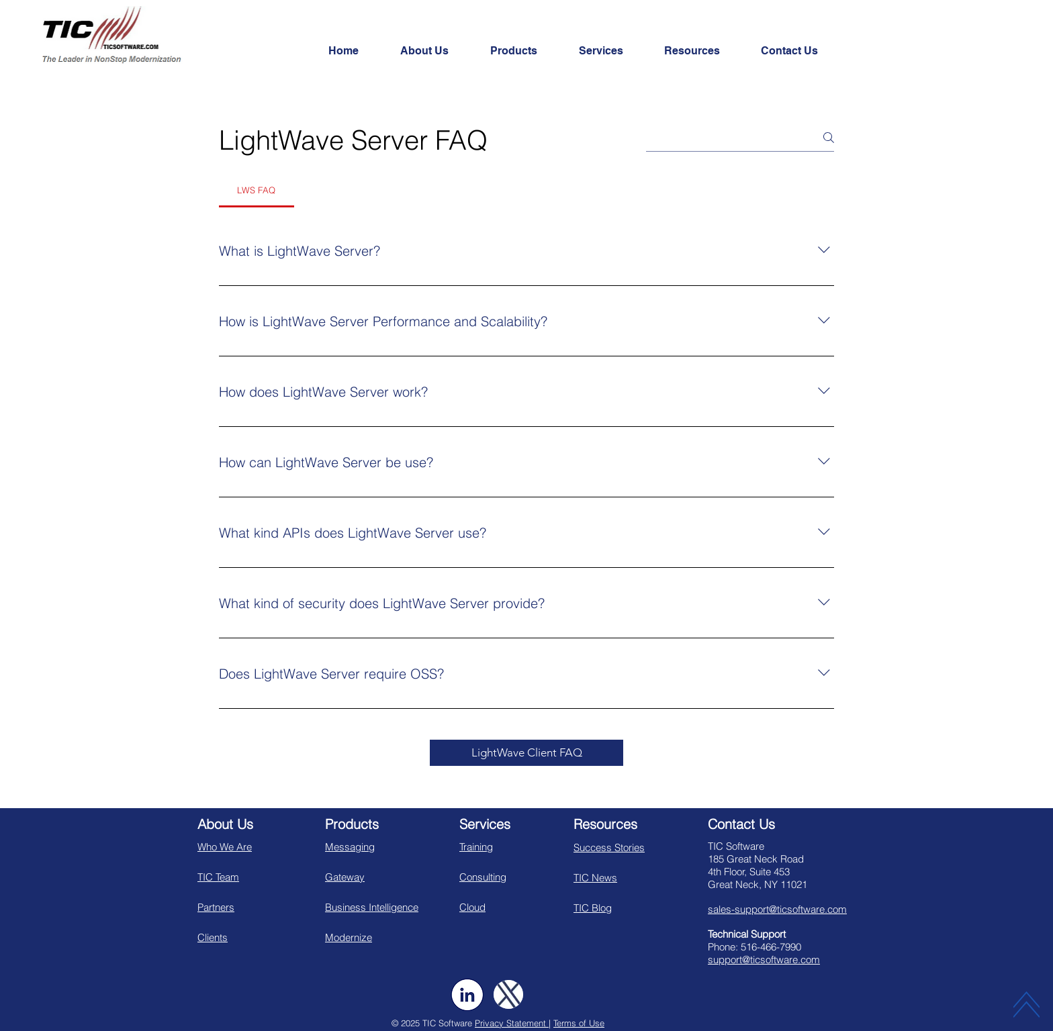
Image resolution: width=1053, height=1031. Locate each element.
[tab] (256, 190)
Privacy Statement (512, 1023)
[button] (435, 51)
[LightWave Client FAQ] (526, 753)
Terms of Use (578, 1023)
